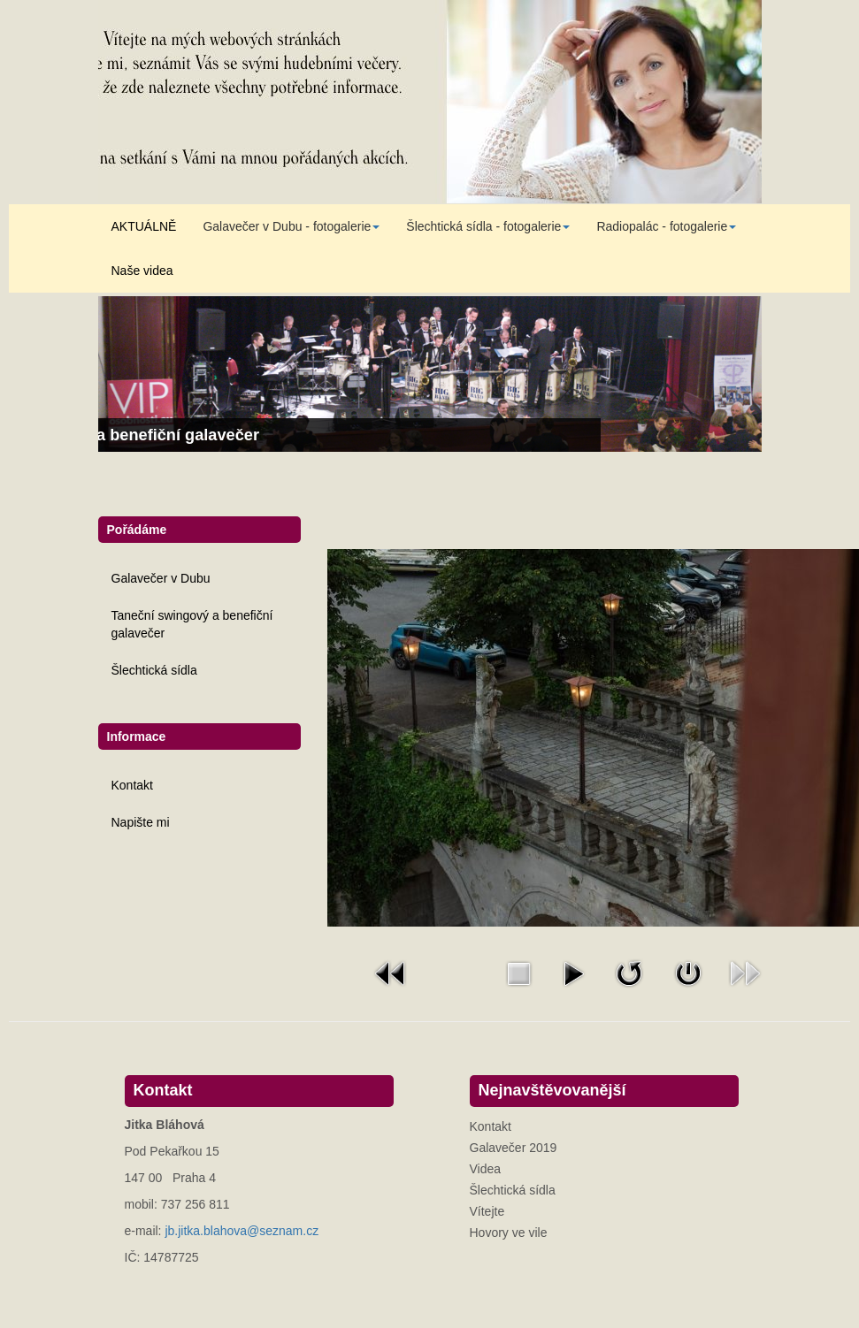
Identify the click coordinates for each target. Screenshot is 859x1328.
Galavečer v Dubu (161, 578)
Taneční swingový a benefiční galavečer (192, 624)
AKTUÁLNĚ (144, 226)
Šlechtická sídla (154, 670)
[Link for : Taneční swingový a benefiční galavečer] (430, 374)
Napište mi (140, 822)
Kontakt (132, 785)
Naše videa (142, 270)
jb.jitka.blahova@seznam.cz (241, 1231)
